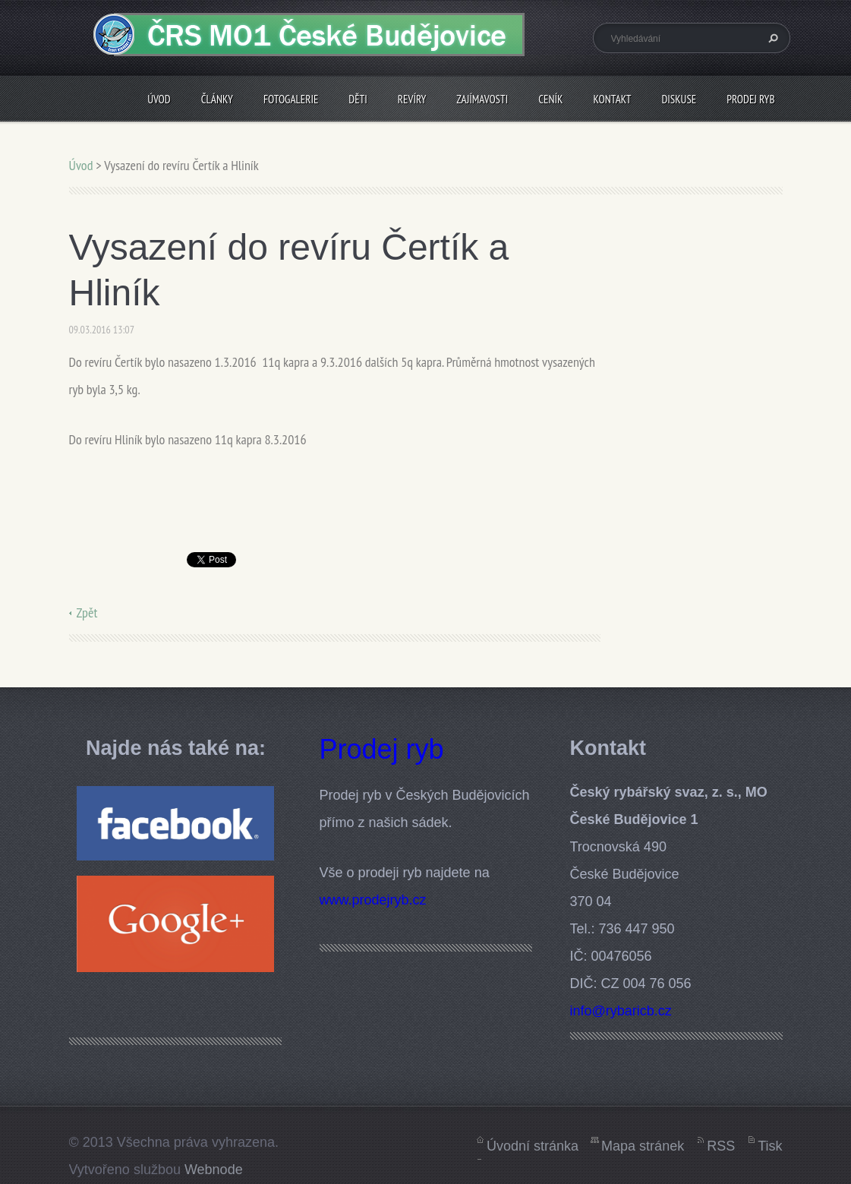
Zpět (87, 612)
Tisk (770, 1146)
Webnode (213, 1169)
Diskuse (678, 99)
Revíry (412, 99)
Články (217, 99)
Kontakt (612, 99)
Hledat (771, 38)
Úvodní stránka (532, 1146)
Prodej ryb (750, 99)
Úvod (159, 99)
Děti (357, 99)
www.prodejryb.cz (373, 900)
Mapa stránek (642, 1146)
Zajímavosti (482, 99)
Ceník (550, 99)
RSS (721, 1146)
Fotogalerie (290, 99)
